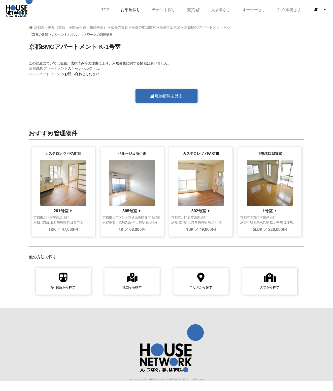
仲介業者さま (289, 10)
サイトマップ (135, 379)
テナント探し (164, 10)
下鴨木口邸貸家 (270, 153)
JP (316, 10)
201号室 (61, 211)
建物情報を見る (166, 96)
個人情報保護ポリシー (154, 379)
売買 (193, 10)
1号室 (268, 211)
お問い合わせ (198, 379)
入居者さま (221, 10)
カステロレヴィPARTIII (63, 153)
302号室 (198, 211)
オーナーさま (254, 10)
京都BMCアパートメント (48, 68)
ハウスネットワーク (44, 74)
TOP (105, 9)
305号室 (129, 211)
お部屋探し (130, 10)
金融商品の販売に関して (178, 379)
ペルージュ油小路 (132, 153)
